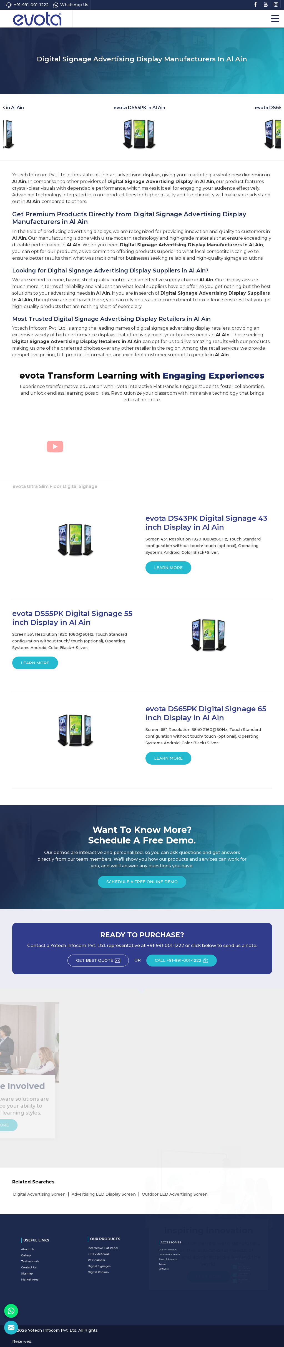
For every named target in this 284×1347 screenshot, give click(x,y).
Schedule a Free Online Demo (142, 883)
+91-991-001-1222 (27, 5)
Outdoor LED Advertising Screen (175, 1194)
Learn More (168, 569)
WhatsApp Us (70, 4)
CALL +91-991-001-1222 (186, 962)
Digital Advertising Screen (39, 1194)
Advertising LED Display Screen (104, 1194)
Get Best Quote (102, 962)
